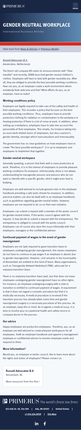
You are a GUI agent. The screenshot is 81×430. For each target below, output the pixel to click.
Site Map (51, 414)
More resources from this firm (22, 381)
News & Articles (28, 49)
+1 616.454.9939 (33, 414)
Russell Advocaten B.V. (15, 60)
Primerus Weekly (50, 49)
